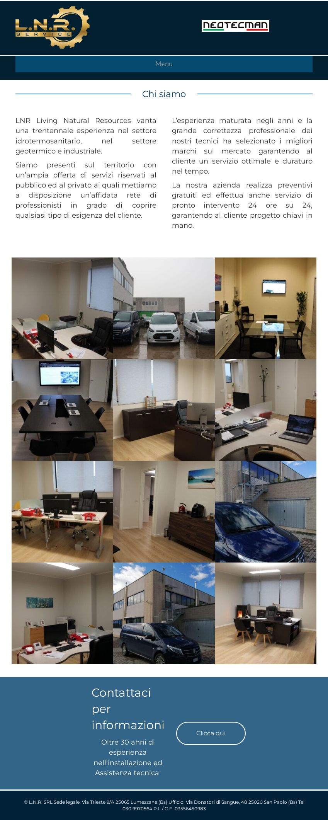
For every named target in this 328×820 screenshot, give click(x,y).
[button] (211, 733)
